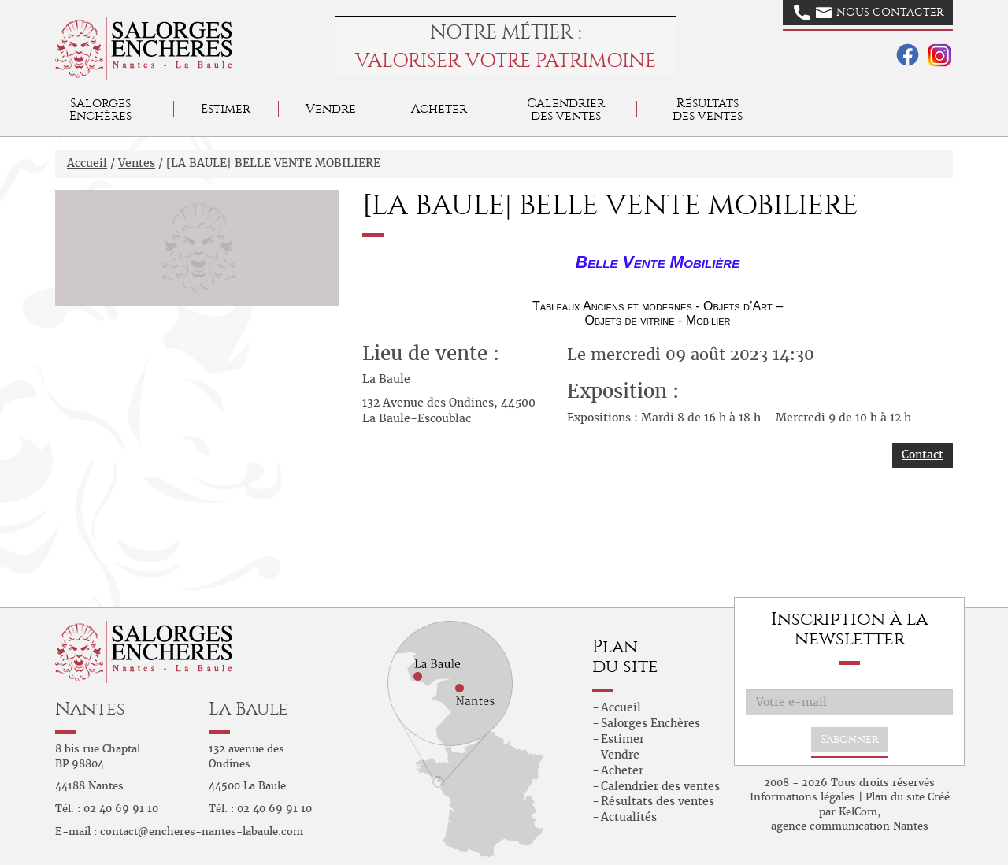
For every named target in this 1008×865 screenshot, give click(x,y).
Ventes (136, 163)
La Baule (248, 708)
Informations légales (802, 797)
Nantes (90, 708)
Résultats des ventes (657, 801)
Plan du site (895, 797)
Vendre (331, 108)
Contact (922, 454)
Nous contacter (868, 12)
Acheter (439, 108)
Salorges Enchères (650, 723)
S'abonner (850, 739)
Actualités (629, 817)
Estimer (225, 108)
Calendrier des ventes (566, 109)
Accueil (87, 163)
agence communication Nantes (849, 826)
